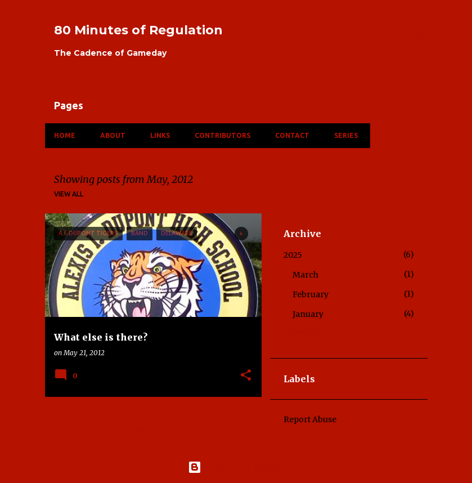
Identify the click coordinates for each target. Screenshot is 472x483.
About (112, 135)
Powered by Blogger (236, 467)
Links (160, 135)
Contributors (222, 135)
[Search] (421, 36)
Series (346, 135)
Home (64, 135)
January (308, 314)
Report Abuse (310, 419)
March (305, 275)
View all (68, 194)
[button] (246, 375)
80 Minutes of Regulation (138, 30)
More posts (153, 429)
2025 (293, 255)
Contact (292, 135)
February (311, 294)
